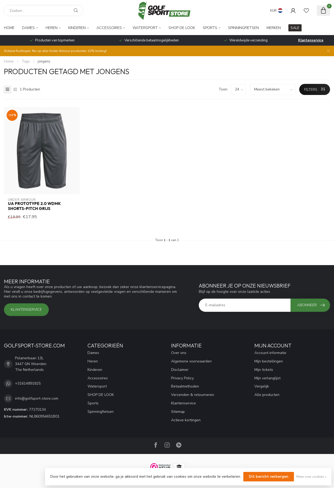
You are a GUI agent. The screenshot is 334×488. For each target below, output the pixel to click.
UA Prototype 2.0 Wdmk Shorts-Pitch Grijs (34, 206)
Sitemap (178, 411)
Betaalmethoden (185, 386)
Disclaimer (179, 369)
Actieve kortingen (186, 420)
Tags (26, 61)
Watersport (145, 27)
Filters (314, 89)
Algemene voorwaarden (191, 361)
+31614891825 (28, 383)
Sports (210, 27)
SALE (295, 27)
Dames (28, 27)
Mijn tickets (263, 369)
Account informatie (270, 352)
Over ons (178, 352)
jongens (44, 61)
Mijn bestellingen (268, 361)
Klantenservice (310, 40)
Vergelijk (261, 386)
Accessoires (109, 27)
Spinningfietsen (243, 27)
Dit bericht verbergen (268, 476)
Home (9, 27)
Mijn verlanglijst (267, 378)
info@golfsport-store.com (36, 398)
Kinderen (77, 27)
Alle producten (266, 394)
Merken (274, 27)
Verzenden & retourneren (192, 394)
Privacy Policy (182, 378)
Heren (51, 27)
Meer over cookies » (311, 476)
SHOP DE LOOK (181, 27)
